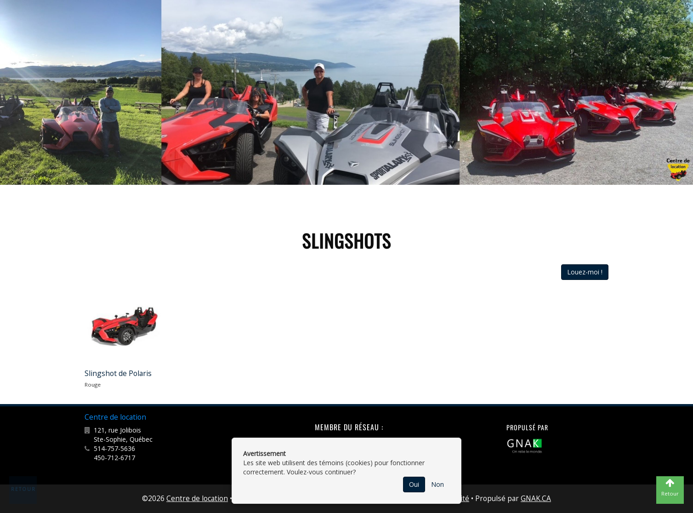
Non (437, 484)
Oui (414, 484)
